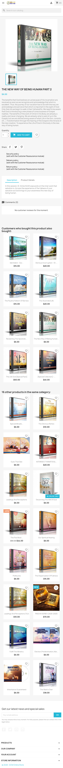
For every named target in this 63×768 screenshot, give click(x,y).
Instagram (22, 729)
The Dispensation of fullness (46, 576)
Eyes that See (16, 462)
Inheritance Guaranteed (16, 689)
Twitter (10, 729)
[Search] (31, 10)
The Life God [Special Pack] (16, 377)
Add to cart (21, 134)
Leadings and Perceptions (16, 500)
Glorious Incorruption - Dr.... (46, 263)
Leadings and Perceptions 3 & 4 (16, 614)
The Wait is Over (46, 689)
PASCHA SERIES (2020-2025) (46, 614)
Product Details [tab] (27, 180)
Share (10, 147)
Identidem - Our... (16, 263)
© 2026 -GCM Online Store (13, 765)
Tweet (15, 147)
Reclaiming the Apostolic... (16, 339)
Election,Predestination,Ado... (46, 652)
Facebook (4, 729)
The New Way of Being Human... (46, 339)
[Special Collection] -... (46, 377)
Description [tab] (12, 180)
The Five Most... (17, 537)
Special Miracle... (16, 424)
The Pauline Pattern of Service (17, 301)
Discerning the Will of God (46, 500)
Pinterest (21, 147)
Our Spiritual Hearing (46, 537)
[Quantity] (4, 135)
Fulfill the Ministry (17, 652)
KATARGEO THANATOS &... (46, 462)
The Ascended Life (46, 301)
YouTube (16, 729)
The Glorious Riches (46, 424)
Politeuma (17, 576)
